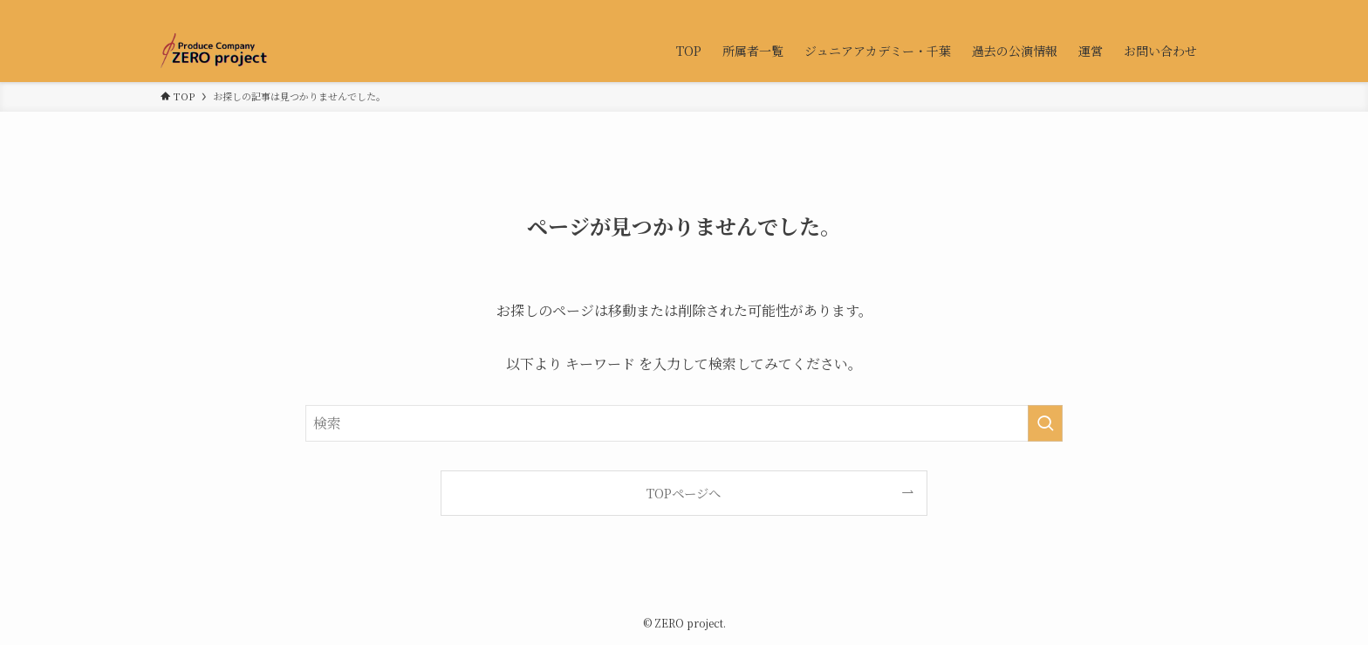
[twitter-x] (1150, 9)
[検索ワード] (684, 423)
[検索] (1196, 9)
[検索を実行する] (1045, 423)
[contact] (1173, 9)
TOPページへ (683, 493)
